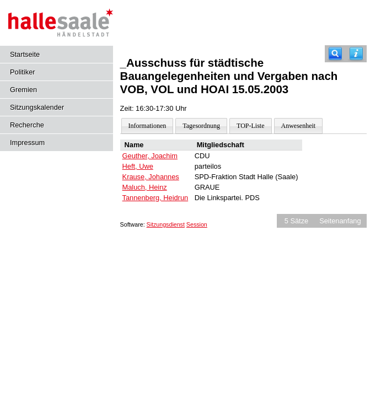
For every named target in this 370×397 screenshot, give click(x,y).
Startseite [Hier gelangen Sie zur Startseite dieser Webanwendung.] (25, 54)
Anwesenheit (298, 126)
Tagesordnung (201, 126)
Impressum (27, 142)
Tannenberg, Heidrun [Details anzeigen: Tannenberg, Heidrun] (155, 198)
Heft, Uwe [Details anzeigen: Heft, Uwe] (137, 166)
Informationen (147, 126)
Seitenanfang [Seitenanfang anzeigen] (340, 221)
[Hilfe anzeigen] (356, 53)
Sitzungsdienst (166, 224)
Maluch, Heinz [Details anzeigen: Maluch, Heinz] (144, 187)
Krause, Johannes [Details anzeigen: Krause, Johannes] (150, 177)
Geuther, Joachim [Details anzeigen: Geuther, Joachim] (150, 156)
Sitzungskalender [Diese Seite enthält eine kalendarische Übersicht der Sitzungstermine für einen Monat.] (37, 107)
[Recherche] (335, 53)
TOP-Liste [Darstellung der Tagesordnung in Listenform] (250, 126)
